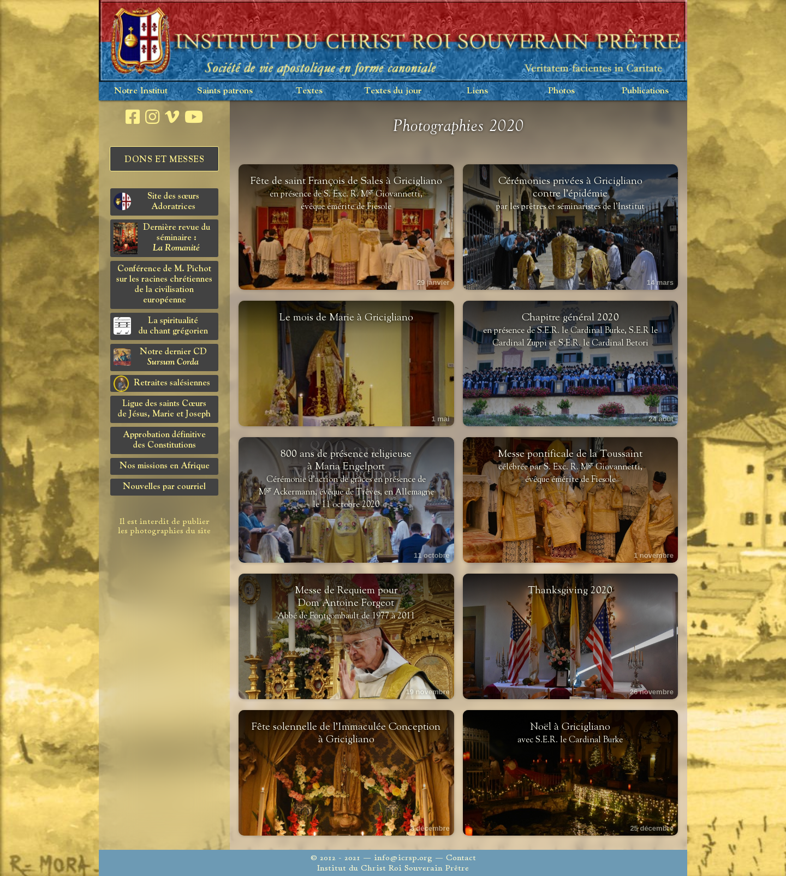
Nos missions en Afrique (165, 466)
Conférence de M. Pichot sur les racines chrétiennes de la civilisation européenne (164, 285)
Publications (645, 91)
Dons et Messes (164, 160)
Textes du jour (393, 91)
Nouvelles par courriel (164, 486)
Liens (477, 91)
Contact (461, 858)
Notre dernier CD (160, 357)
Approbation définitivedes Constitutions (164, 440)
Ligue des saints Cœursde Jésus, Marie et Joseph (164, 409)
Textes (309, 91)
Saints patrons (225, 91)
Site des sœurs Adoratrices (156, 201)
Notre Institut (141, 91)
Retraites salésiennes (162, 384)
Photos (561, 91)
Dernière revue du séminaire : (162, 238)
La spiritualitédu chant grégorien (161, 326)
